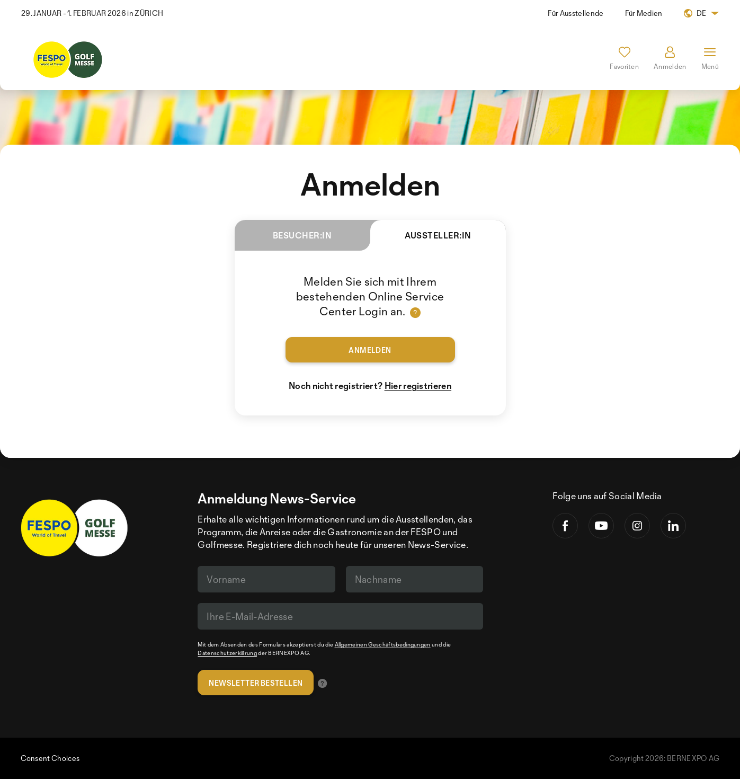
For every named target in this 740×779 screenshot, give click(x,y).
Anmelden (370, 350)
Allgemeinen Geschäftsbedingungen (383, 644)
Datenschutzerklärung (227, 653)
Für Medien (644, 12)
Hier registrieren (418, 385)
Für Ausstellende (575, 12)
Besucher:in (302, 235)
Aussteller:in (420, 240)
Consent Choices (50, 758)
